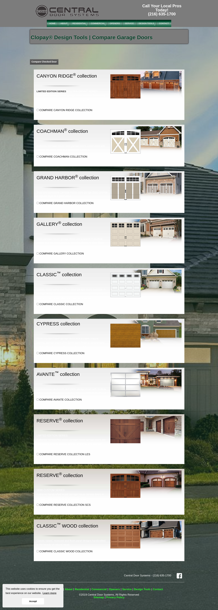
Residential (82, 589)
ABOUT (64, 23)
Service (127, 589)
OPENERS (115, 23)
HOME (52, 23)
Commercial (99, 589)
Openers (114, 589)
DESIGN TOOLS (146, 23)
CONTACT (164, 23)
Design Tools (142, 589)
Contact (158, 589)
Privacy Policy (115, 597)
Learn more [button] (49, 593)
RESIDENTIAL (79, 23)
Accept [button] (33, 601)
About (69, 589)
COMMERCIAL (98, 23)
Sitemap (99, 597)
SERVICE (129, 23)
